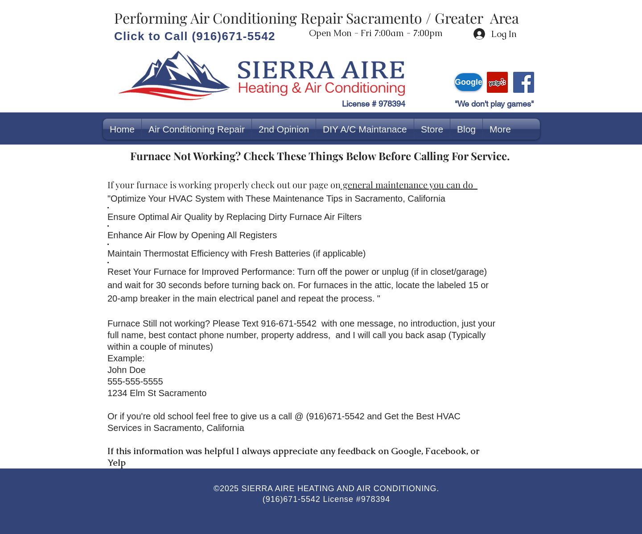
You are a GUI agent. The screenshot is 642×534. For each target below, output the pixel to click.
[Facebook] (523, 82)
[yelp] (497, 82)
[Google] (468, 82)
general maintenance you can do (409, 184)
